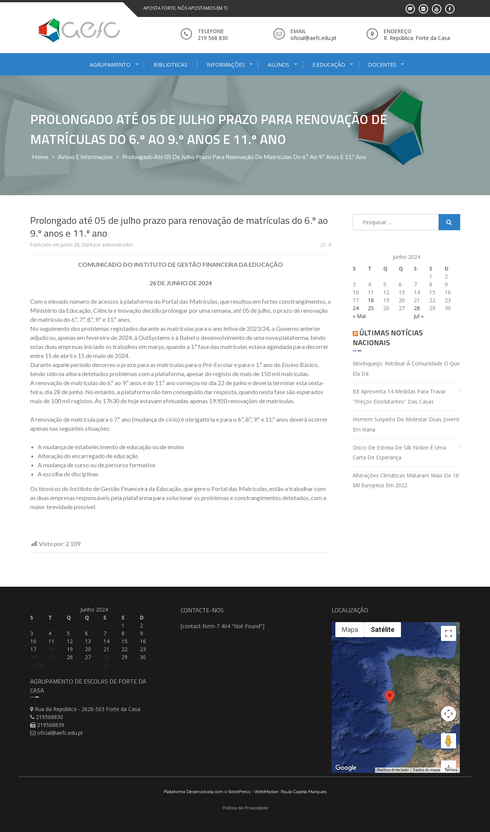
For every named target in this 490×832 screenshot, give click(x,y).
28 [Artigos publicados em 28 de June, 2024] (417, 308)
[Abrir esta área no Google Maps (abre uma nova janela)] (345, 768)
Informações (226, 64)
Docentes (382, 64)
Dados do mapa (426, 770)
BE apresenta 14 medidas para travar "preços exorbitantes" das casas (399, 396)
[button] (390, 703)
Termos (451, 770)
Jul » (419, 316)
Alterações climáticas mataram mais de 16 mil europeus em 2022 (406, 480)
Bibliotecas (170, 64)
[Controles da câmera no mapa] (448, 686)
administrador (117, 245)
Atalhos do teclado (393, 770)
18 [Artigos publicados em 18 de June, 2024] (371, 300)
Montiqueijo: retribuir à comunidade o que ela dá (406, 368)
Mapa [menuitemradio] (350, 629)
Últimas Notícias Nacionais (388, 337)
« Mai (359, 316)
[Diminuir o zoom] (448, 756)
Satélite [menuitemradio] (383, 629)
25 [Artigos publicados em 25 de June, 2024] (371, 308)
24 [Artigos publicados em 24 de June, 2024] (356, 308)
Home (40, 156)
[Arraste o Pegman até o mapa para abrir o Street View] (448, 713)
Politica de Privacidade (245, 808)
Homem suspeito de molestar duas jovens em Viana (406, 424)
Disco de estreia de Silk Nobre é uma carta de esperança (399, 452)
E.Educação (328, 64)
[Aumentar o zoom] (448, 740)
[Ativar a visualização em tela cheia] (448, 633)
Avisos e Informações (85, 156)
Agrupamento (110, 64)
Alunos (278, 64)
